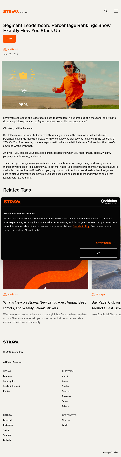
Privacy (65, 406)
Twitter (6, 430)
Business (66, 396)
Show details (103, 242)
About (65, 376)
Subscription (9, 381)
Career (65, 381)
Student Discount (11, 386)
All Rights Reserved (12, 362)
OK (98, 252)
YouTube (7, 435)
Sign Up (66, 420)
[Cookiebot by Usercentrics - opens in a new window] (103, 201)
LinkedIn (7, 440)
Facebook (8, 420)
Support (66, 391)
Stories (65, 386)
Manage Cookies (110, 452)
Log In (65, 425)
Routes (6, 391)
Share (9, 38)
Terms (65, 401)
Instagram (8, 425)
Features (7, 376)
